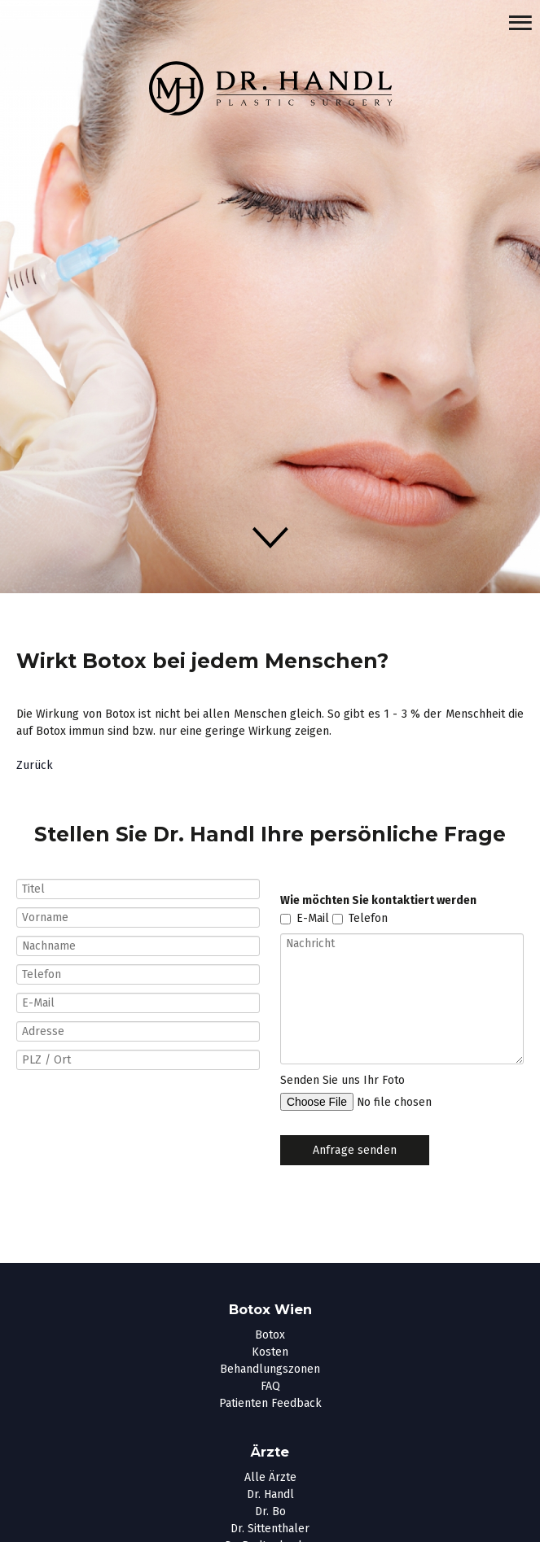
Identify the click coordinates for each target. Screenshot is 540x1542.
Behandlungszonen (270, 1369)
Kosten (270, 1352)
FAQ (270, 1386)
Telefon (368, 919)
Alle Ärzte (270, 1477)
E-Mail (312, 919)
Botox (270, 1335)
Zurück (34, 765)
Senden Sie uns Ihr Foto (342, 1080)
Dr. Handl (270, 1494)
